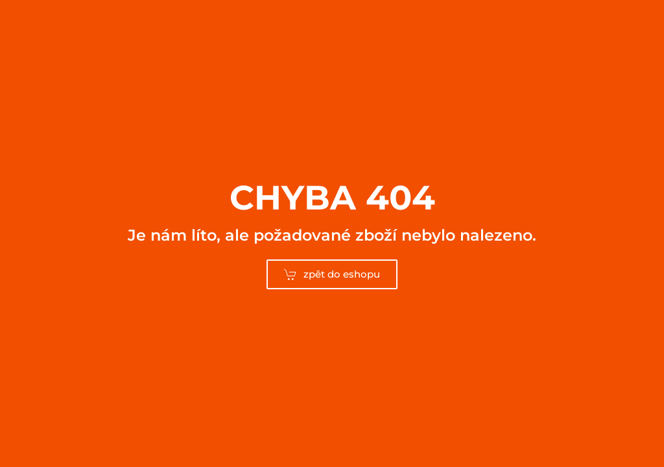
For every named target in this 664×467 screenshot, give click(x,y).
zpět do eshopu (332, 274)
